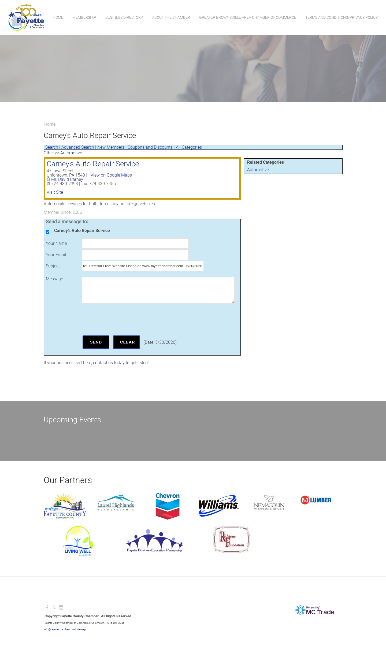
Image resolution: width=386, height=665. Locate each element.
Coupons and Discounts (150, 147)
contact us (103, 362)
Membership (84, 17)
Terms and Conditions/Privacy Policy (341, 17)
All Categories (189, 147)
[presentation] (122, 319)
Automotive (258, 169)
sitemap (81, 629)
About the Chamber (171, 17)
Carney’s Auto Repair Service (93, 163)
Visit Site (55, 192)
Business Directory (124, 17)
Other (49, 152)
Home (58, 17)
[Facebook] (47, 607)
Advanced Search (77, 147)
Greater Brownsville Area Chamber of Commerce (247, 17)
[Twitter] (54, 607)
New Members (110, 147)
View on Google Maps (111, 175)
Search (51, 147)
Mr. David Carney (67, 179)
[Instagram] (61, 607)
